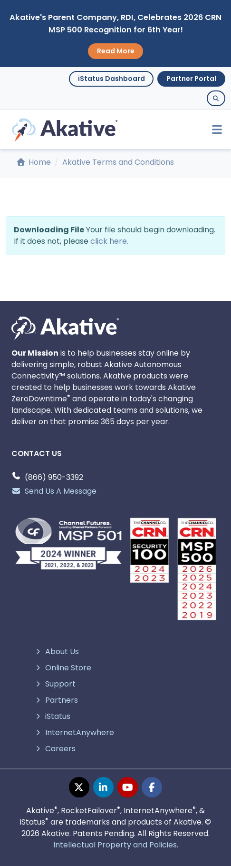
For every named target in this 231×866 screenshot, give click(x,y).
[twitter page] (79, 787)
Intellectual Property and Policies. (115, 844)
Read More (116, 51)
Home (34, 162)
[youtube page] (127, 787)
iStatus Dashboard (111, 78)
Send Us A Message (53, 491)
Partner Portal (191, 78)
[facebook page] (152, 787)
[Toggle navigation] (213, 130)
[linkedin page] (103, 787)
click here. (109, 241)
